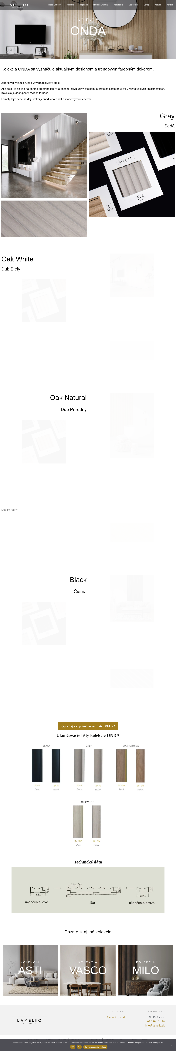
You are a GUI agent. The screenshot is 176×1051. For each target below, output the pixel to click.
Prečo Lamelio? (54, 5)
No (79, 1047)
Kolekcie (70, 5)
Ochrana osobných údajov (95, 1047)
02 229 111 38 (156, 1021)
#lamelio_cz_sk (116, 1017)
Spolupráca (133, 5)
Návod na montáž (100, 5)
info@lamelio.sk (155, 1025)
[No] (171, 1045)
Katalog (158, 5)
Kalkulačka (118, 5)
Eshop (146, 5)
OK (72, 1047)
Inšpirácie (84, 5)
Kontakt (170, 5)
